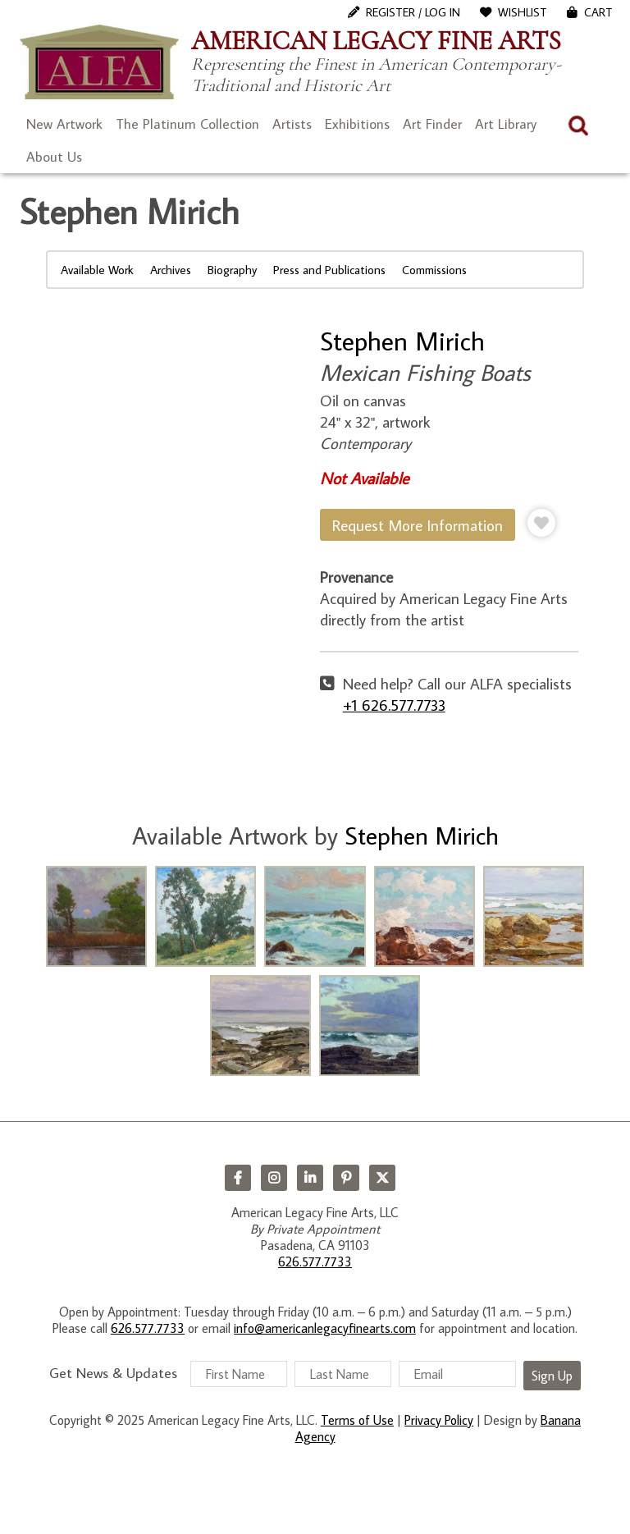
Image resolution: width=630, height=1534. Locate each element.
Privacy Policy (438, 1420)
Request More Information (417, 525)
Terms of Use (357, 1420)
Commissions (434, 269)
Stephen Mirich (402, 340)
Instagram (274, 1178)
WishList (522, 12)
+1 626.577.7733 (394, 704)
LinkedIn (310, 1178)
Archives (170, 269)
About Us (54, 157)
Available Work (97, 269)
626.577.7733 (315, 1261)
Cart (598, 12)
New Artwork (64, 124)
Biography (232, 269)
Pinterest (346, 1178)
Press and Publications (329, 269)
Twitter (382, 1178)
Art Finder (432, 124)
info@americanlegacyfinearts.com (325, 1328)
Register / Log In (413, 12)
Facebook (238, 1178)
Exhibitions (357, 124)
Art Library (505, 124)
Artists (292, 124)
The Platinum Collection (187, 124)
